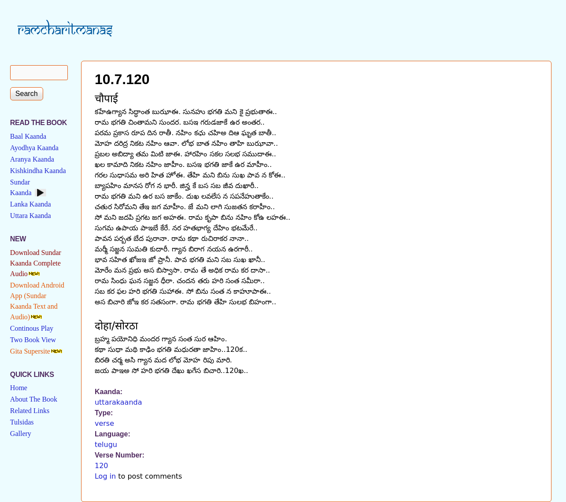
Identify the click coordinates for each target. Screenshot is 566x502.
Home (18, 387)
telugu (106, 444)
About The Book (33, 399)
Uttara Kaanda (30, 215)
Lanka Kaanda (30, 204)
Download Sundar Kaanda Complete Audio (35, 263)
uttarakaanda (118, 402)
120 (101, 465)
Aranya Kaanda (32, 159)
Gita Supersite (30, 351)
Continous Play (31, 328)
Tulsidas (22, 422)
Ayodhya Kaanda (34, 147)
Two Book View (33, 339)
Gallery (20, 433)
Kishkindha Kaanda (38, 170)
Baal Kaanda (28, 136)
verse (104, 423)
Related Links (29, 410)
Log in (105, 476)
